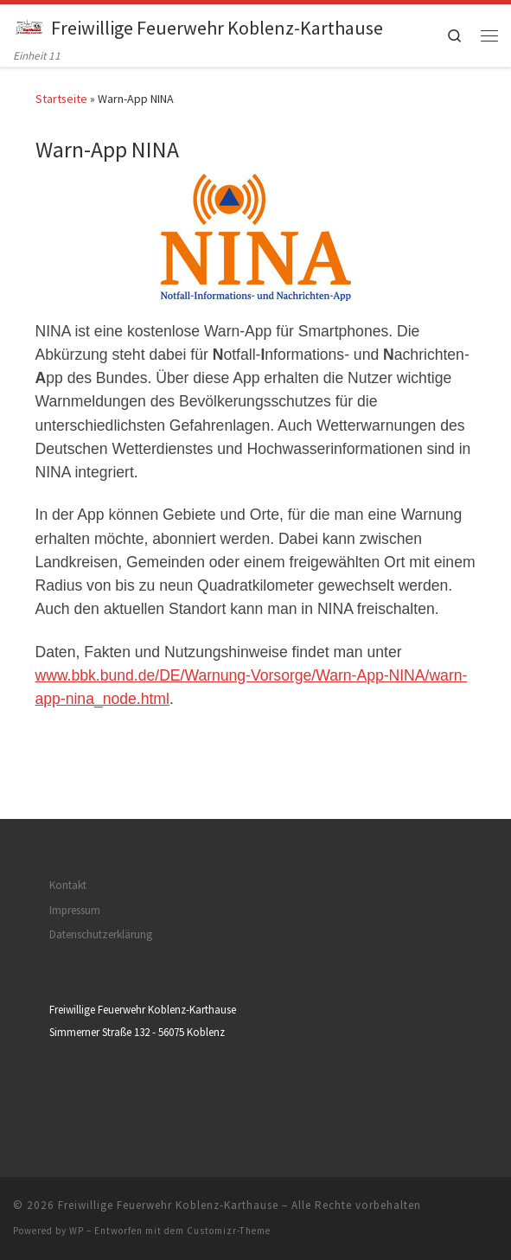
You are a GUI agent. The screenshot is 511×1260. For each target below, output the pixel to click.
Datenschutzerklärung (100, 934)
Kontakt (67, 885)
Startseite (61, 98)
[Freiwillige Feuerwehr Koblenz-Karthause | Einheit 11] (29, 25)
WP (76, 1231)
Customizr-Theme (229, 1231)
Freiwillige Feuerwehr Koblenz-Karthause (168, 1205)
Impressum (74, 910)
